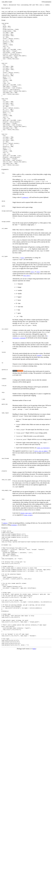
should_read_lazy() (26, 513)
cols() (23, 257)
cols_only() (26, 275)
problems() (14, 525)
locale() (39, 355)
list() (33, 271)
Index (34, 648)
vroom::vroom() (28, 515)
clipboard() (25, 197)
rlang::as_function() (43, 448)
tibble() (5, 523)
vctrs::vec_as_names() (41, 451)
